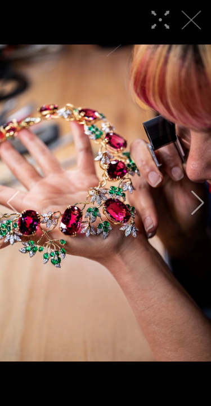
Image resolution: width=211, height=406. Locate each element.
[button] (13, 203)
